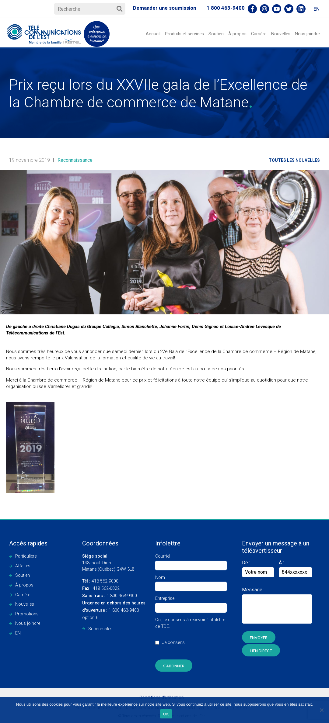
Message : (253, 590)
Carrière (259, 33)
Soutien (216, 33)
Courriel (191, 561)
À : (281, 563)
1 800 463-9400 (226, 8)
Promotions (27, 614)
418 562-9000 (100, 581)
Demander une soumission (164, 8)
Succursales (100, 628)
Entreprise (191, 603)
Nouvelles (280, 33)
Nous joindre (307, 33)
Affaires (22, 566)
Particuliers (26, 556)
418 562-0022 (101, 588)
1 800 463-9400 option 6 (113, 610)
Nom (191, 582)
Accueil (153, 33)
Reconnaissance (75, 160)
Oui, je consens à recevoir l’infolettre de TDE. (191, 634)
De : (258, 568)
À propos (237, 33)
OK (166, 714)
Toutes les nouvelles (294, 160)
